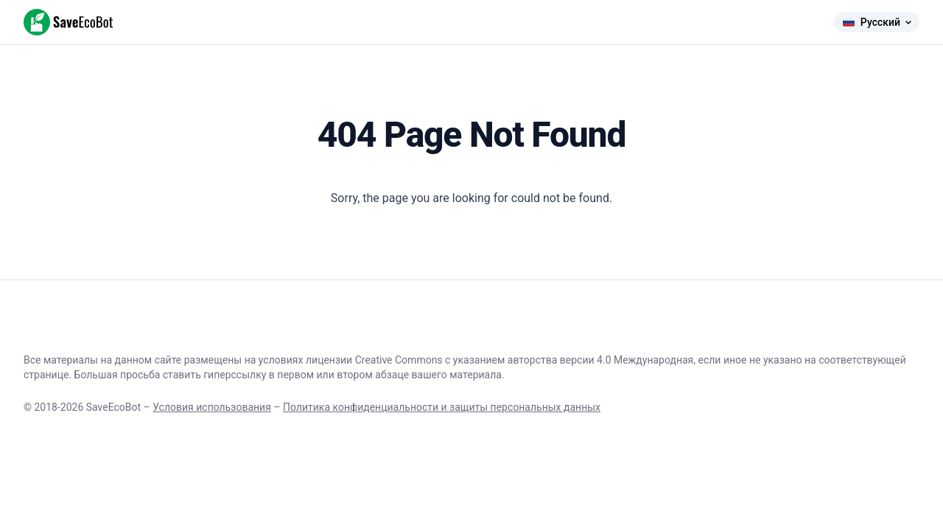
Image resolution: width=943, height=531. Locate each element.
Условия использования (212, 407)
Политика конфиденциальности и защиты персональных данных (441, 407)
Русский (877, 22)
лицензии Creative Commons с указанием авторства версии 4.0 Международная (499, 360)
